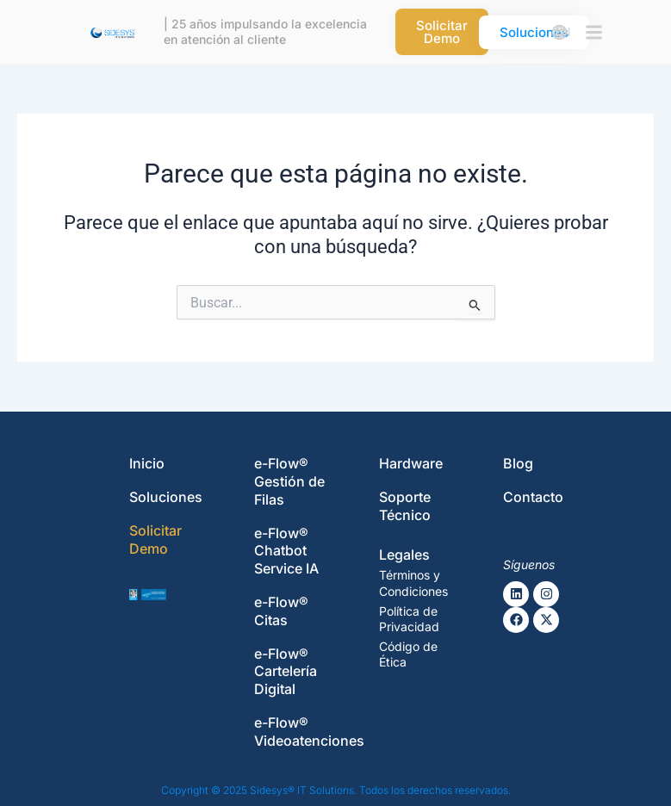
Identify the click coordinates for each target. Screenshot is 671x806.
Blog (518, 463)
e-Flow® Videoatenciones (309, 731)
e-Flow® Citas (281, 611)
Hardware (411, 463)
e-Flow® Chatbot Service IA (286, 551)
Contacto (533, 496)
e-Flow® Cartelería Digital (285, 671)
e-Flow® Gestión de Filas (289, 481)
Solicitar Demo (155, 539)
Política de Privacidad (409, 619)
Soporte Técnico (405, 506)
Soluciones (165, 496)
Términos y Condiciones (413, 582)
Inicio (147, 463)
